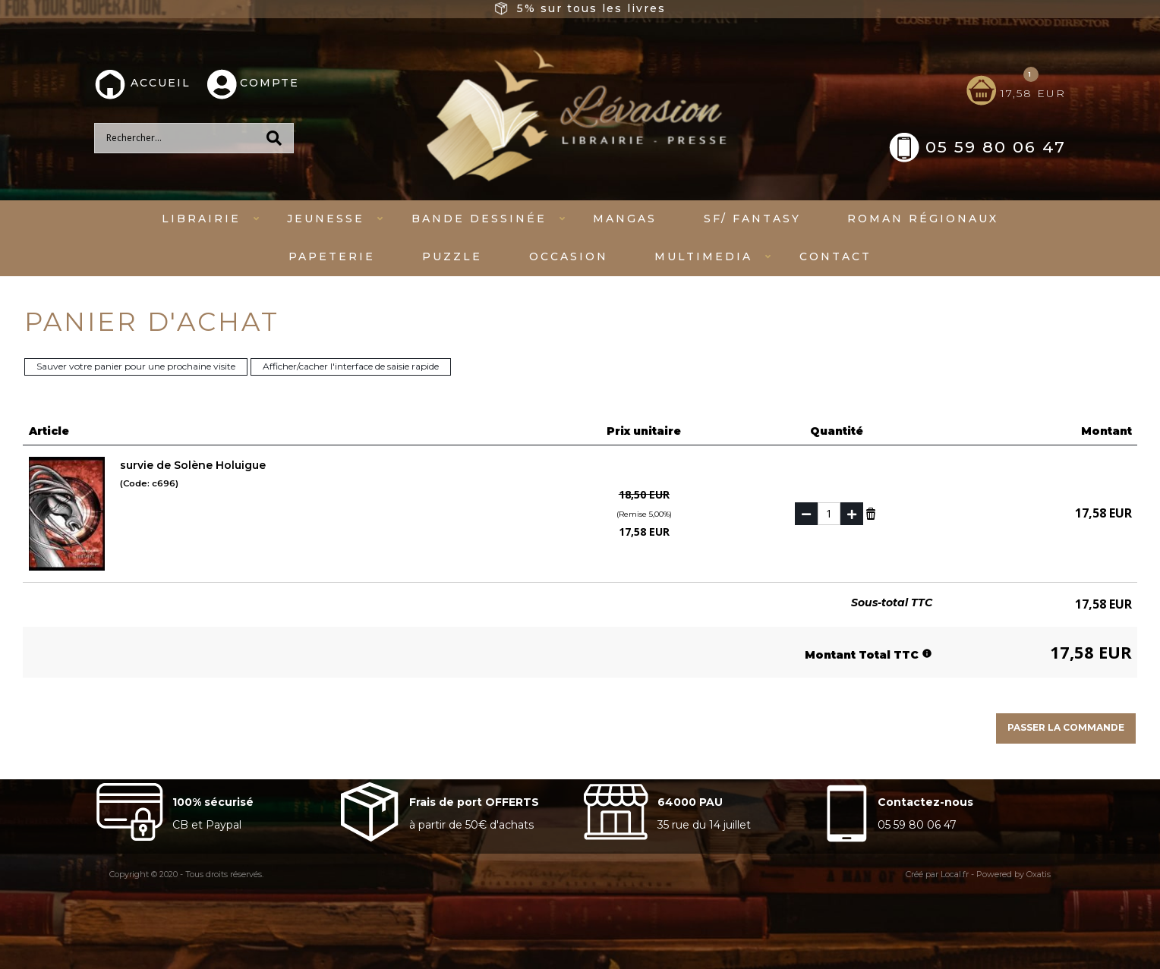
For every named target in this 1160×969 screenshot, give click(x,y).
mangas (625, 218)
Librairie (201, 218)
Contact (835, 256)
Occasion (568, 256)
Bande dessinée (479, 218)
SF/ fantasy (752, 218)
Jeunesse (325, 218)
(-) (806, 513)
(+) (851, 513)
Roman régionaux (922, 218)
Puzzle (452, 256)
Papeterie (331, 256)
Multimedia (703, 256)
